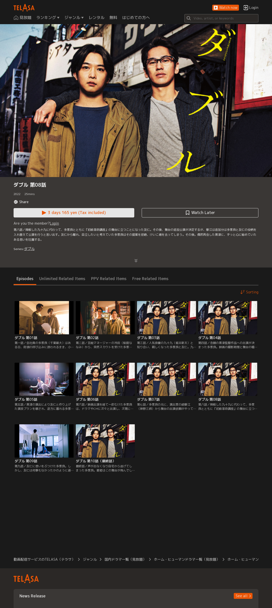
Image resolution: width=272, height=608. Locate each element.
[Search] (221, 18)
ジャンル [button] (90, 559)
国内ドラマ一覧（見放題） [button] (125, 559)
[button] (225, 8)
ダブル (29, 248)
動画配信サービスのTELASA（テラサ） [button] (44, 559)
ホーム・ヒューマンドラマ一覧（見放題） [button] (187, 559)
